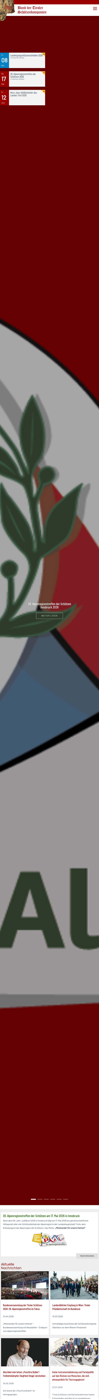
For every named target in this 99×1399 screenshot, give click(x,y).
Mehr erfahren (87, 1256)
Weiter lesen (49, 616)
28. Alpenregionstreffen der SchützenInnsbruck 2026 (49, 605)
